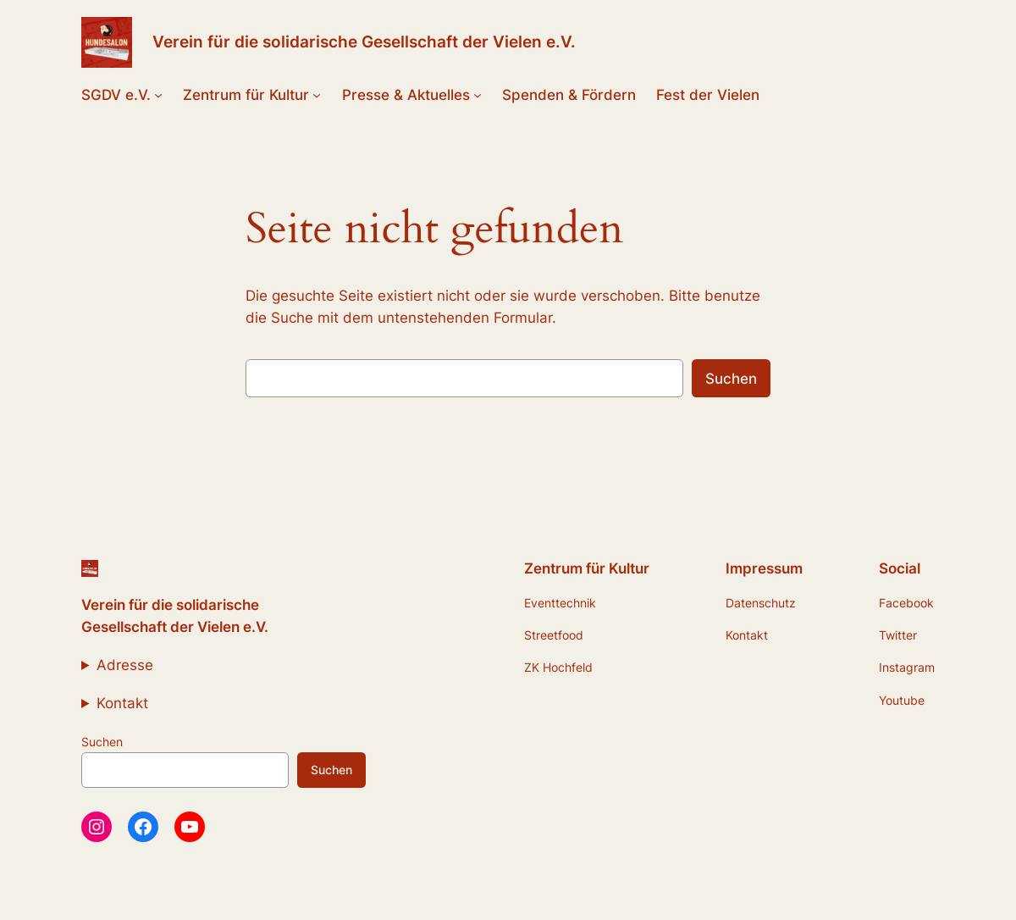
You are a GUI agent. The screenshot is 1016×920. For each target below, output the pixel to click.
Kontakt (122, 703)
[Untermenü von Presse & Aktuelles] (477, 95)
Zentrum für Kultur (246, 94)
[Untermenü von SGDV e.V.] (158, 95)
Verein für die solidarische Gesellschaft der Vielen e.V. (364, 42)
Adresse (125, 665)
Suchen (731, 378)
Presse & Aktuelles (406, 94)
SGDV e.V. (116, 94)
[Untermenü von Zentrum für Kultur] (316, 95)
